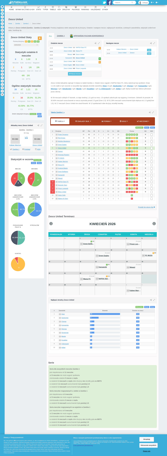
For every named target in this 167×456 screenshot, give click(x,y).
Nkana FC (61, 165)
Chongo (130, 86)
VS (26, 137)
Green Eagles (62, 145)
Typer (45, 8)
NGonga (54, 89)
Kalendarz (96, 8)
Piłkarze (76, 8)
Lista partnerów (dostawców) (83, 445)
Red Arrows (61, 138)
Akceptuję (146, 439)
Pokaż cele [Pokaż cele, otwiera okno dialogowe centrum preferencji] (146, 451)
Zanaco (60, 151)
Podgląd (27, 149)
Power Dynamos (63, 134)
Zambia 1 (26, 23)
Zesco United (37, 145)
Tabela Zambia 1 (58, 112)
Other (105, 8)
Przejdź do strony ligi (146, 207)
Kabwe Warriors (15, 145)
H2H (59, 8)
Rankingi (85, 8)
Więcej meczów (75, 74)
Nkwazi (60, 178)
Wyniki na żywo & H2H (25, 8)
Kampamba (142, 86)
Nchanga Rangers (63, 155)
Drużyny (66, 8)
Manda (78, 89)
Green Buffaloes (63, 172)
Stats (38, 8)
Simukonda (66, 89)
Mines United (62, 192)
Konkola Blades (63, 168)
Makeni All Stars (63, 199)
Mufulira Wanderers (64, 141)
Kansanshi (61, 175)
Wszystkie (33, 114)
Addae (118, 89)
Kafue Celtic (62, 195)
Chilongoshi (65, 344)
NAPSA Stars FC (63, 182)
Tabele (53, 8)
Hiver (105, 86)
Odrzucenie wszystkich (148, 445)
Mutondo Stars (62, 185)
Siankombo (117, 86)
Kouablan (90, 89)
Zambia (17, 23)
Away (39, 116)
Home (11, 8)
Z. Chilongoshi (105, 89)
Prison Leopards (63, 188)
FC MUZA (61, 158)
